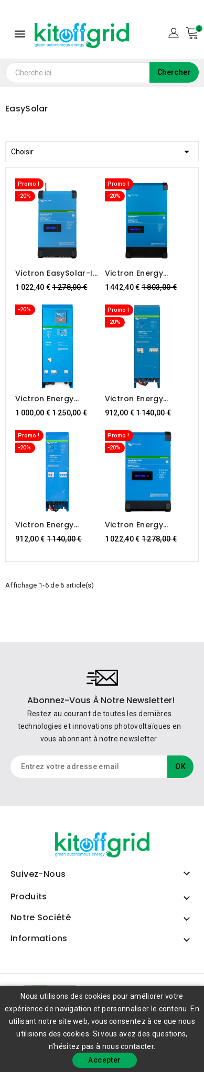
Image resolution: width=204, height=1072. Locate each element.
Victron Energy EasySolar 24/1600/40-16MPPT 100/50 (144, 398)
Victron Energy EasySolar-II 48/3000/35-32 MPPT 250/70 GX (137, 524)
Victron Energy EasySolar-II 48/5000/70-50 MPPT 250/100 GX (139, 273)
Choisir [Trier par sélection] (102, 150)
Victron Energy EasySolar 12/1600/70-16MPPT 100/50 (53, 524)
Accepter (104, 1060)
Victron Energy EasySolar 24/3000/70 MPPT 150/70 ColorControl (56, 398)
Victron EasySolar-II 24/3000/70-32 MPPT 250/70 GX (55, 273)
